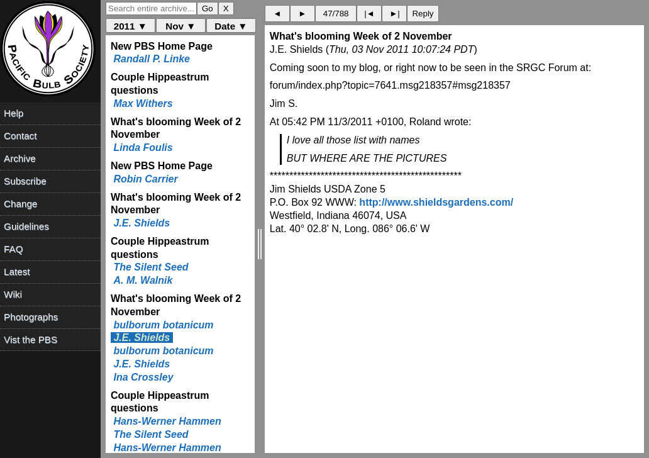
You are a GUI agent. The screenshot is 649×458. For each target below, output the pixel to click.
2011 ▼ (130, 26)
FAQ (13, 248)
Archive (20, 158)
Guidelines (26, 226)
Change (20, 203)
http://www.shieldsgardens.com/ (436, 202)
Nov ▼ (180, 26)
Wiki (13, 294)
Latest (17, 271)
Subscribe (25, 181)
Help (13, 113)
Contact (20, 135)
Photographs (31, 316)
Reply (422, 13)
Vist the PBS (30, 339)
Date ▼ (230, 26)
